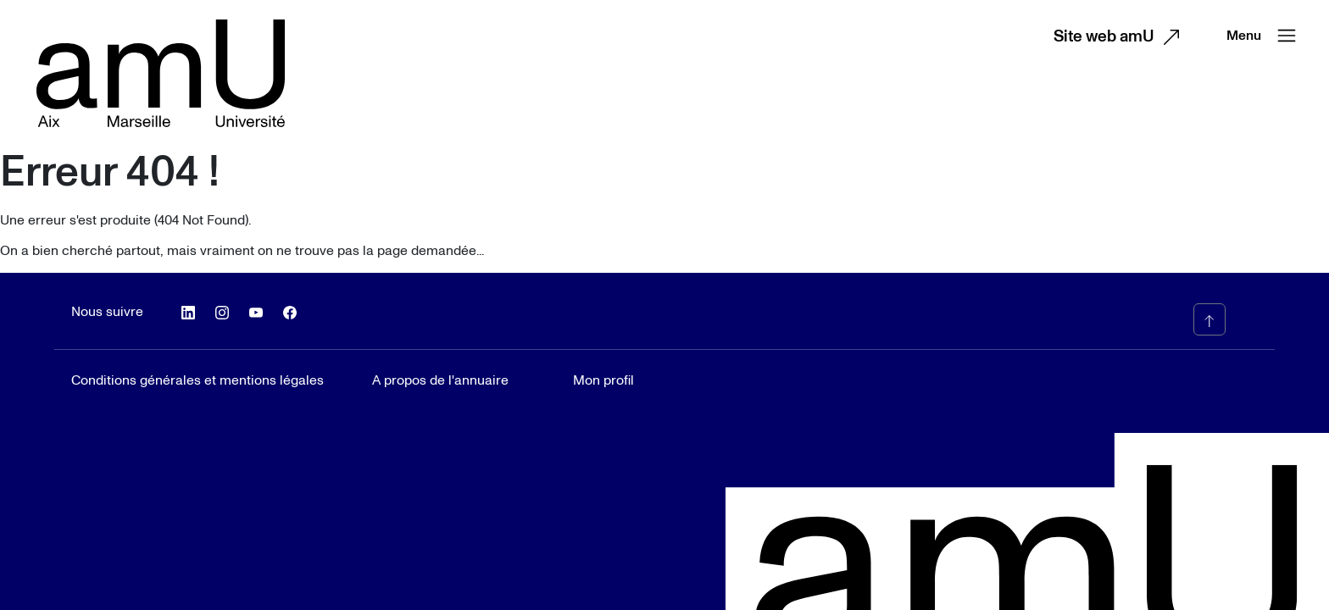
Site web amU (1121, 37)
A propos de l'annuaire (440, 380)
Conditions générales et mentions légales (197, 380)
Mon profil (603, 380)
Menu (1265, 35)
